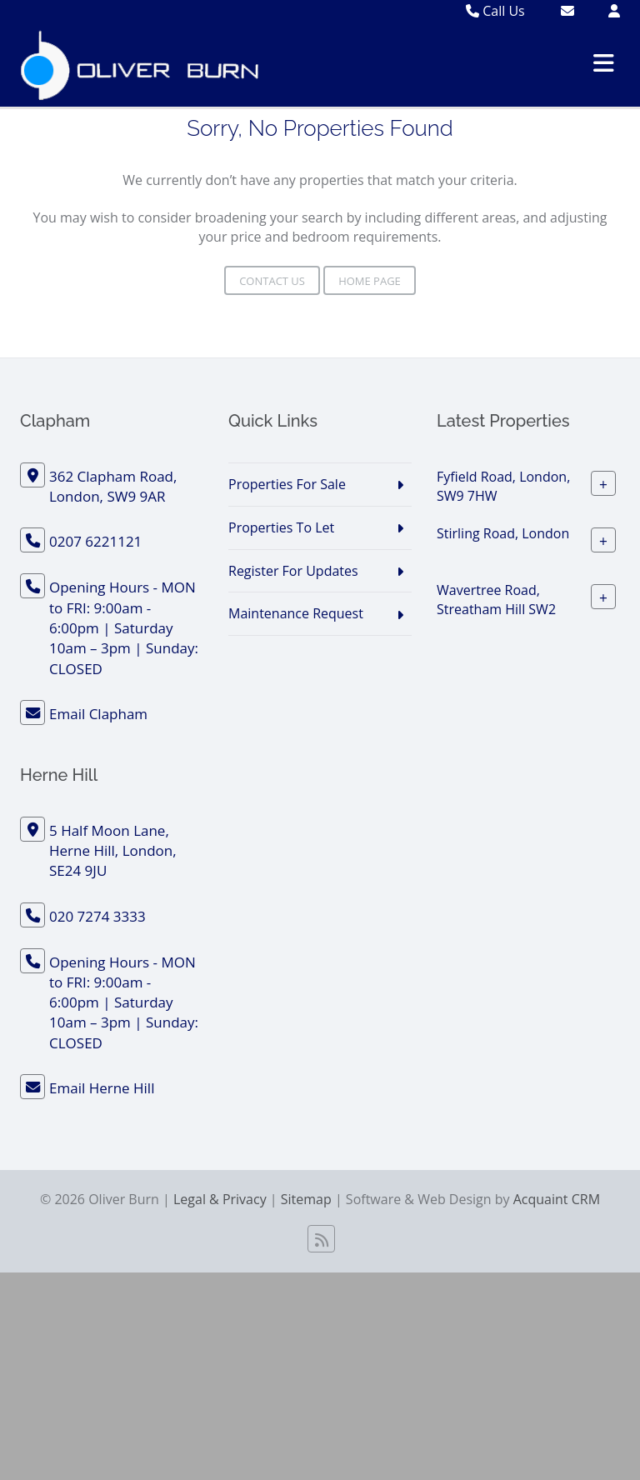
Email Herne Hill (101, 1088)
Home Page (369, 280)
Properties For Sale (287, 484)
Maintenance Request (295, 613)
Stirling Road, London (503, 533)
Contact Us (272, 280)
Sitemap (306, 1199)
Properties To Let (281, 527)
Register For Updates (293, 571)
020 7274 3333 (97, 916)
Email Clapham (98, 713)
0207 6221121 (95, 541)
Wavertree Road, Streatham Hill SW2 (496, 599)
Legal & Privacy (220, 1199)
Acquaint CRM (556, 1199)
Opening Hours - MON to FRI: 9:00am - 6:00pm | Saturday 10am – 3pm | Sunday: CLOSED (123, 628)
